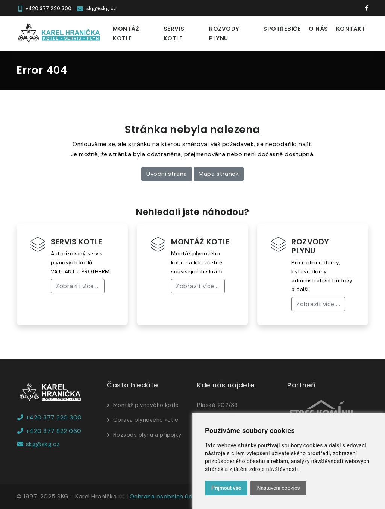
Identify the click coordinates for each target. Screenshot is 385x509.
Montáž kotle (126, 34)
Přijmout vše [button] (226, 488)
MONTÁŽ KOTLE (200, 241)
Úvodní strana (166, 174)
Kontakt (351, 29)
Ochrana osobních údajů (165, 496)
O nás (318, 29)
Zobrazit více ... (78, 286)
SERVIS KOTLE (76, 241)
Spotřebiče (282, 29)
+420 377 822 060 (49, 431)
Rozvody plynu (224, 34)
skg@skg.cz (38, 444)
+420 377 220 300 (49, 417)
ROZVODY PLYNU (310, 246)
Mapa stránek (219, 174)
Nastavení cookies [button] (278, 488)
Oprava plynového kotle (146, 420)
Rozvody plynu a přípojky (147, 435)
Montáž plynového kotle (146, 405)
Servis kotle (174, 34)
